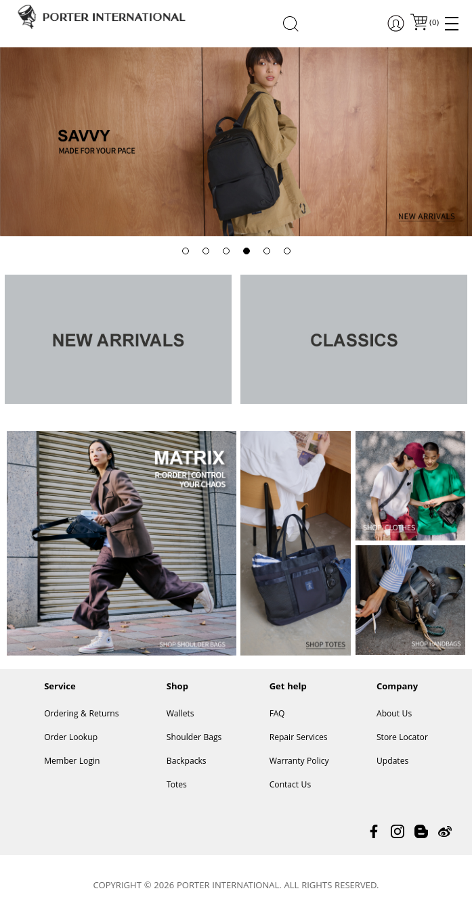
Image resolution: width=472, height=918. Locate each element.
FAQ (277, 715)
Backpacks (187, 762)
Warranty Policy (299, 762)
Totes (177, 786)
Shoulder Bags (194, 738)
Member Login (72, 762)
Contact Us (291, 786)
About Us (394, 715)
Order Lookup (71, 738)
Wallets (180, 715)
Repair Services (299, 738)
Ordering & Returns (81, 715)
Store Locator (402, 738)
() (433, 23)
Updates (392, 762)
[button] (185, 251)
